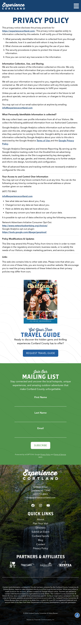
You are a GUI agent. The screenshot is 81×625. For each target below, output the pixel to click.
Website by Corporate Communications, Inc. (41, 620)
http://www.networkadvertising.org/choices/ (25, 225)
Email (40, 428)
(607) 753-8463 (40, 494)
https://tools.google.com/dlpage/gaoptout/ (24, 232)
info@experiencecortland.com (17, 108)
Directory (41, 527)
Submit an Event (40, 531)
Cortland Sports (40, 536)
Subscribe (40, 445)
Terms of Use (44, 140)
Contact (40, 544)
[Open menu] (76, 6)
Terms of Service (60, 454)
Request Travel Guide (40, 353)
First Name (40, 397)
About (40, 519)
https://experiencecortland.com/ (18, 31)
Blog (40, 540)
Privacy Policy (45, 454)
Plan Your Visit (40, 523)
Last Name (40, 412)
